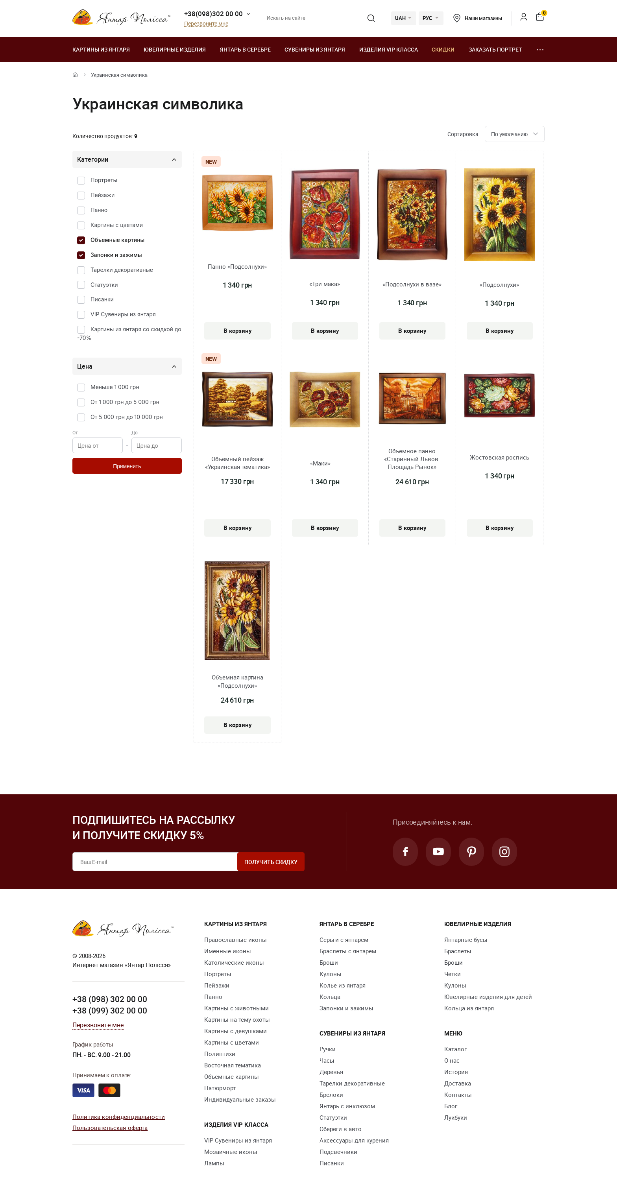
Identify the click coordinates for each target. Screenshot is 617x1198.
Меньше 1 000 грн (115, 387)
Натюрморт (220, 1088)
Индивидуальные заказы (240, 1099)
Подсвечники (338, 1152)
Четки (452, 974)
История (456, 1072)
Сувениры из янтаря (314, 49)
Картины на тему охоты (237, 1019)
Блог (450, 1106)
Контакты (458, 1094)
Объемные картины (117, 239)
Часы (327, 1060)
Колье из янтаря (343, 985)
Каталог (455, 1049)
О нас (452, 1060)
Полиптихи (219, 1054)
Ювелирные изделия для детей (488, 996)
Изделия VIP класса (388, 49)
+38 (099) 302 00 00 (109, 1010)
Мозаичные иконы (230, 1152)
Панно (99, 210)
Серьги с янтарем (344, 939)
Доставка (457, 1083)
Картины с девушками (235, 1031)
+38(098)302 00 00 (213, 13)
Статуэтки (104, 284)
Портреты (104, 180)
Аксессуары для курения (354, 1140)
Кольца (330, 996)
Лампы (214, 1163)
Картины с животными (236, 1008)
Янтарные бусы (466, 939)
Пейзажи (103, 195)
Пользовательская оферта (110, 1128)
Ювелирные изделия (175, 49)
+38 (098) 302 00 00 (109, 998)
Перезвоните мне (206, 24)
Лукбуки (455, 1117)
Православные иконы (235, 939)
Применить (127, 466)
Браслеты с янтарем (348, 951)
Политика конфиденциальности (118, 1116)
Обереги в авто (341, 1129)
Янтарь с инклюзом (347, 1106)
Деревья (331, 1072)
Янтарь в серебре (245, 49)
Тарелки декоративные (122, 269)
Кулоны (331, 974)
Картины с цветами (117, 225)
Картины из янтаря (101, 49)
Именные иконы (227, 951)
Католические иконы (234, 962)
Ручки (328, 1049)
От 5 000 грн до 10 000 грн (127, 416)
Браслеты (457, 951)
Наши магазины (477, 18)
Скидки (443, 49)
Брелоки (331, 1094)
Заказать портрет (495, 49)
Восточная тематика (232, 1065)
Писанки (102, 299)
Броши (329, 962)
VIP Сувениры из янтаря (123, 314)
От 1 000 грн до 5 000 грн (125, 402)
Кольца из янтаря (469, 1008)
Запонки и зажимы (116, 254)
